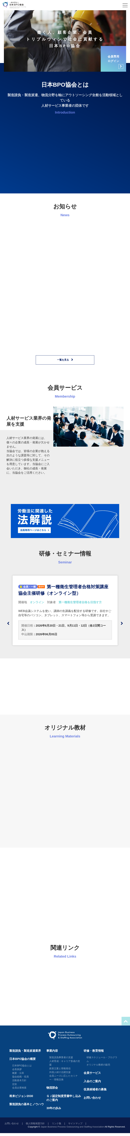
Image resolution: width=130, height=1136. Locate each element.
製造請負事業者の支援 (61, 1057)
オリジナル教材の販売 (98, 1064)
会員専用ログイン (115, 62)
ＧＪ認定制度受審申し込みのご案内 (63, 1098)
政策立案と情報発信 (60, 1068)
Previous (8, 623)
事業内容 (52, 1050)
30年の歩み (53, 1108)
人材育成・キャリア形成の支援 (64, 1063)
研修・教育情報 (94, 1050)
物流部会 (52, 1087)
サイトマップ (75, 1123)
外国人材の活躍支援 (60, 1072)
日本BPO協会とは (22, 1065)
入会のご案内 (92, 1081)
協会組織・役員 (20, 1076)
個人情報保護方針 (35, 1123)
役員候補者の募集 (95, 1089)
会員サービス (92, 1073)
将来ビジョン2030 (21, 1096)
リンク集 (56, 1123)
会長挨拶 (17, 1069)
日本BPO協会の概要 (22, 1059)
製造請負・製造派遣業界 (25, 1050)
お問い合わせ (92, 1097)
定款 (14, 1084)
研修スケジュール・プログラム (101, 1059)
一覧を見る (63, 359)
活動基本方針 (19, 1080)
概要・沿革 (18, 1073)
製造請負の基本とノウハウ (26, 1104)
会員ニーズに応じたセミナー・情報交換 (63, 1077)
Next (122, 623)
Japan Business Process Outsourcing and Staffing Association (72, 1126)
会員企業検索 (19, 1087)
